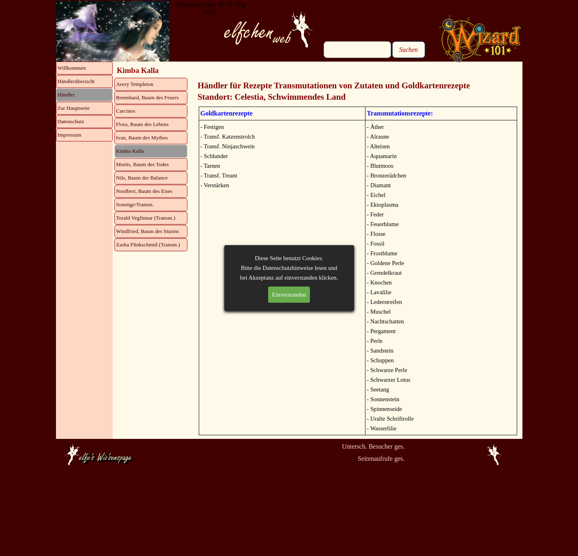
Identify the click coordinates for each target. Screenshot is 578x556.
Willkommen (72, 68)
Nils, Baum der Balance (142, 178)
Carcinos (125, 111)
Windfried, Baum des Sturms (147, 231)
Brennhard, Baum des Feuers (147, 97)
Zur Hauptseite (74, 108)
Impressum (70, 135)
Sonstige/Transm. (135, 204)
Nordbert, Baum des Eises (144, 191)
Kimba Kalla (130, 151)
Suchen (408, 49)
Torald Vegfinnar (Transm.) (145, 218)
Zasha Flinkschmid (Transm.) (148, 245)
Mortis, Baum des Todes (142, 164)
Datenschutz (71, 121)
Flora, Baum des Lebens (142, 124)
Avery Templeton (134, 84)
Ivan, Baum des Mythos (142, 138)
